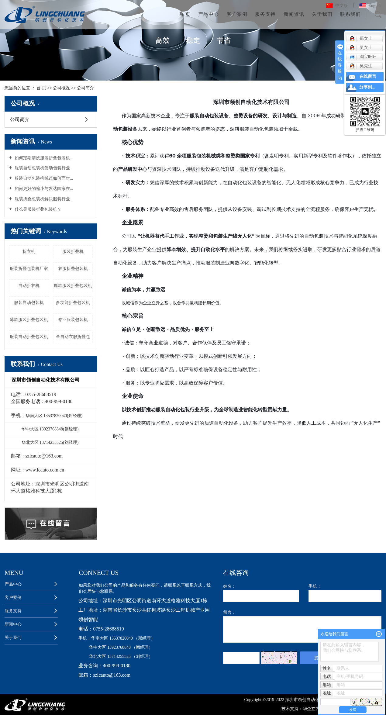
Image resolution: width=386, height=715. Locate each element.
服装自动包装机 (29, 302)
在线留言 (367, 76)
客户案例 (237, 14)
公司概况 (61, 88)
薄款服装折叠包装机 (29, 319)
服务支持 (265, 14)
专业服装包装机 (73, 319)
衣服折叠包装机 (73, 268)
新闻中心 (13, 624)
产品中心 (208, 14)
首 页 (185, 14)
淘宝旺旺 (363, 56)
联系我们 (350, 14)
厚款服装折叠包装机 (73, 285)
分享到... (367, 87)
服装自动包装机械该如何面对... (43, 178)
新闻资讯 (294, 14)
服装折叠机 (73, 251)
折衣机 (28, 251)
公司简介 (19, 119)
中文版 (341, 5)
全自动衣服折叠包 (73, 336)
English (374, 5)
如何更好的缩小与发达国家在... (43, 188)
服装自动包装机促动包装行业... (43, 168)
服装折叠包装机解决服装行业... (43, 199)
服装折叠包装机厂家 (29, 268)
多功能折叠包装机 (73, 302)
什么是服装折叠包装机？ (37, 209)
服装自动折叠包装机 (29, 336)
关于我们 (322, 14)
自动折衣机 (29, 285)
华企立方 (312, 708)
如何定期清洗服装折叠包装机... (43, 158)
